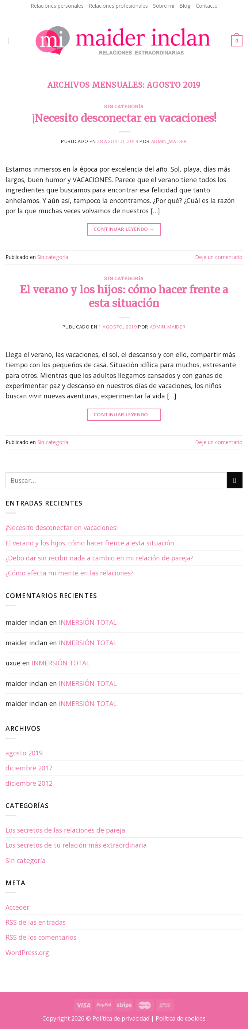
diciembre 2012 (29, 783)
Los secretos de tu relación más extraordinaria (76, 845)
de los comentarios (40, 937)
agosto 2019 (24, 752)
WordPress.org (27, 952)
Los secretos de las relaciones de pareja (65, 830)
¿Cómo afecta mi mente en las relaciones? (69, 572)
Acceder (17, 907)
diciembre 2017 (29, 767)
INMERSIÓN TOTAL (88, 622)
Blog (185, 5)
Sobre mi (163, 5)
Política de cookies (181, 1018)
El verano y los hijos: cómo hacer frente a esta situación (124, 296)
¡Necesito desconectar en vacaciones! (124, 118)
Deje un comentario (219, 257)
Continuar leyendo (124, 229)
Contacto (207, 5)
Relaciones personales (57, 5)
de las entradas (35, 922)
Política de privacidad (120, 1018)
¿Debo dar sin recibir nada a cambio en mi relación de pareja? (99, 557)
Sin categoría (124, 106)
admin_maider (169, 141)
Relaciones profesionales (118, 5)
